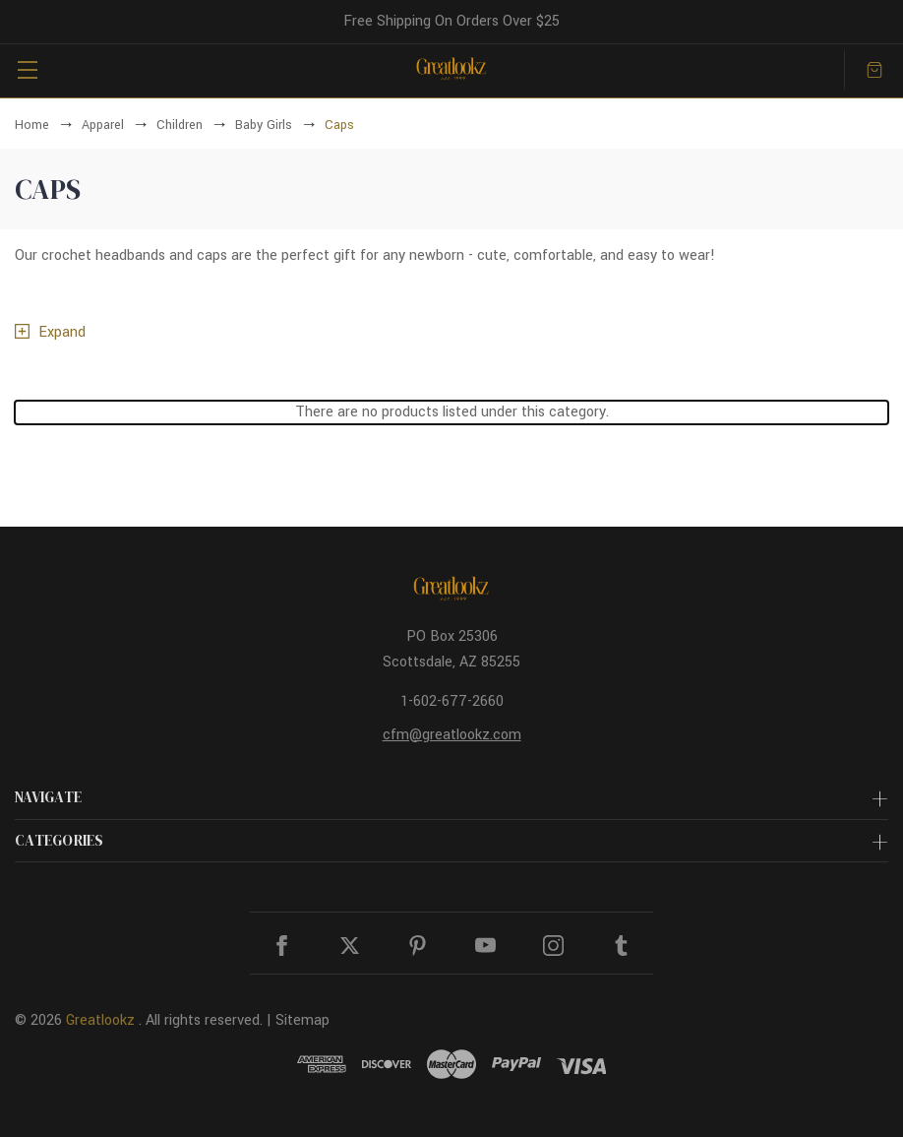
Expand (62, 332)
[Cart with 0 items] (874, 69)
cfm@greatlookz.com (452, 735)
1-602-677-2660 (452, 701)
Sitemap (302, 1020)
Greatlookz (100, 1020)
